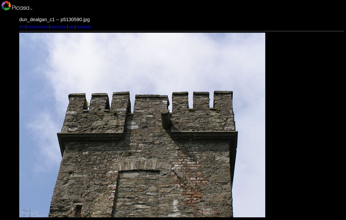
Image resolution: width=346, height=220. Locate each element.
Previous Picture (37, 26)
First (22, 26)
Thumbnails (83, 26)
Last (71, 26)
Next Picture (58, 26)
